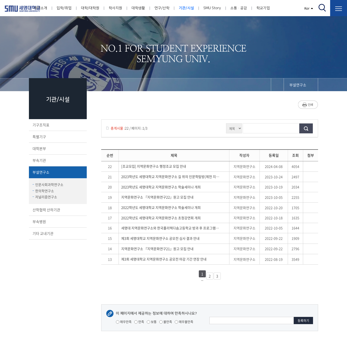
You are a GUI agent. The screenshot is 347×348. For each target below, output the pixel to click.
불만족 (165, 321)
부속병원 (57, 221)
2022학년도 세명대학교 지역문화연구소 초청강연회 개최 (161, 217)
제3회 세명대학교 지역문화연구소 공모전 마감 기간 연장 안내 (164, 259)
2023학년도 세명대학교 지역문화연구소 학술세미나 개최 (161, 186)
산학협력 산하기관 (57, 209)
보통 (152, 321)
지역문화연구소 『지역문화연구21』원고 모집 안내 (158, 248)
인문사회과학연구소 (48, 184)
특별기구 (57, 136)
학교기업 (263, 8)
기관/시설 (186, 8)
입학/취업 (64, 8)
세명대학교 (22, 9)
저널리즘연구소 (45, 196)
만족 (139, 321)
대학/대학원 (90, 8)
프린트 (308, 105)
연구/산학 (161, 8)
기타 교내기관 (57, 233)
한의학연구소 (43, 190)
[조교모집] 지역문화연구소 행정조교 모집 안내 (154, 166)
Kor (308, 8)
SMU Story (212, 8)
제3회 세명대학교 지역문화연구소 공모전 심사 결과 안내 (161, 238)
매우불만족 (184, 321)
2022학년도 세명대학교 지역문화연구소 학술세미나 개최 (161, 207)
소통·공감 (238, 8)
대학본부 (57, 148)
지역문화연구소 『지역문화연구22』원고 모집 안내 (158, 197)
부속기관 (57, 160)
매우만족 (124, 321)
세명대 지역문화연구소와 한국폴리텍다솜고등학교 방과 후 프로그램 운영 (170, 227)
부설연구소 (57, 172)
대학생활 (138, 8)
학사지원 (115, 8)
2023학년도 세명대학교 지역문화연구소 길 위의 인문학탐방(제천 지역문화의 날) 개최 (170, 176)
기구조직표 (57, 125)
